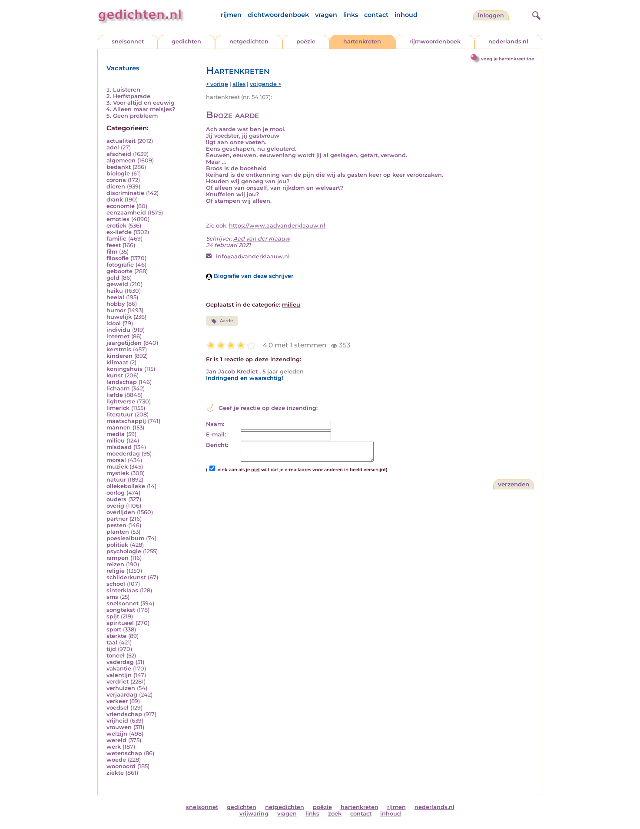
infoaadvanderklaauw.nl (253, 256)
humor (116, 310)
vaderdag (120, 662)
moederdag (123, 453)
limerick (117, 408)
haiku (114, 290)
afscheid (118, 154)
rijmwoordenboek (435, 41)
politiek (117, 545)
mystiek (117, 473)
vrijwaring (254, 813)
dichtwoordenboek (278, 15)
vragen (326, 15)
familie (116, 238)
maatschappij (126, 421)
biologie (118, 173)
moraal (116, 460)
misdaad (119, 447)
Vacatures (122, 68)
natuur (116, 479)
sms (112, 597)
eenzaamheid (126, 212)
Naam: (215, 424)
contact (376, 15)
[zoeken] (535, 14)
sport (113, 629)
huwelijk (119, 317)
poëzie (305, 41)
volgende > (265, 84)
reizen (115, 564)
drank (114, 199)
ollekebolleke (125, 486)
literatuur (119, 414)
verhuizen (120, 688)
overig (115, 505)
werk (113, 746)
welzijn (116, 733)
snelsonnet (128, 41)
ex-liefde (119, 232)
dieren (115, 186)
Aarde (222, 321)
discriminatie (125, 193)
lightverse (120, 401)
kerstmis (118, 349)
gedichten (186, 41)
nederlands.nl (508, 41)
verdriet (117, 681)
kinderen (119, 356)
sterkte (116, 636)
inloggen (491, 15)
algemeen (121, 160)
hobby (115, 304)
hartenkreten (362, 41)
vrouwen (119, 727)
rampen (117, 558)
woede (116, 759)
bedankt (118, 167)
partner (117, 518)
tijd (111, 649)
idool (113, 323)
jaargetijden (124, 343)
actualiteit (121, 141)
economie (120, 206)
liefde (114, 395)
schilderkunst (126, 577)
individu (118, 330)
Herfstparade (131, 96)
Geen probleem (135, 115)
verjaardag (121, 694)
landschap (121, 382)
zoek (335, 813)
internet (117, 336)
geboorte (119, 271)
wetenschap (124, 753)
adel (112, 147)
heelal (115, 297)
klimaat (117, 362)
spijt (112, 616)
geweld (117, 284)
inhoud (406, 15)
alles (238, 84)
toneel (115, 655)
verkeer (117, 701)
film (111, 251)
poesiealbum (125, 538)
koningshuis (124, 369)
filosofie (117, 258)
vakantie (118, 668)
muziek (117, 466)
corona (116, 180)
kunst (114, 375)
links (350, 15)
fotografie (120, 264)
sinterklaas (122, 590)
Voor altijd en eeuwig (144, 102)
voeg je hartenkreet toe (507, 59)
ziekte (115, 773)
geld (112, 277)
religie (115, 571)
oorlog (115, 492)
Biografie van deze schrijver (249, 276)
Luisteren (126, 89)
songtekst (120, 610)
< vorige (217, 84)
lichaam (117, 388)
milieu (115, 440)
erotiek (116, 225)
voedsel (117, 707)
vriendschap (124, 714)
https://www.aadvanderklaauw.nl (277, 225)
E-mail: (216, 434)
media (115, 434)
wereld (116, 740)
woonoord (121, 766)
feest (113, 245)
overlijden (120, 512)
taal (111, 642)
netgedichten (249, 41)
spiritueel (120, 623)
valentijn (119, 675)
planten (117, 531)
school (115, 584)
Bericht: (217, 445)
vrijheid (117, 720)
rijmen (231, 15)
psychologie (123, 551)
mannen (118, 427)
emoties (117, 219)
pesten (116, 525)
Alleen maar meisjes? (144, 109)
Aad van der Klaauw (261, 238)
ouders (116, 499)
